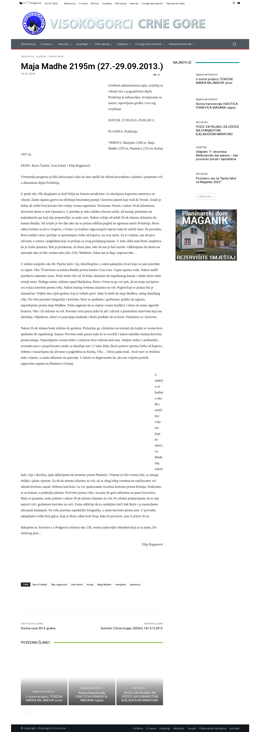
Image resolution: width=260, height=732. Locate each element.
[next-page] (30, 712)
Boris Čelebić (40, 584)
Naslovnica (27, 56)
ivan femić (77, 584)
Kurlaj (90, 584)
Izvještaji (41, 56)
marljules (120, 584)
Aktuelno (139, 688)
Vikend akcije (56, 56)
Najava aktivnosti (43, 691)
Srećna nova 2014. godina (38, 628)
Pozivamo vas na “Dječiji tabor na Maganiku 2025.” (216, 180)
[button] (234, 44)
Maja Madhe (104, 584)
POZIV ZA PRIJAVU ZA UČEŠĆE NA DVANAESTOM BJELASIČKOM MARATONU (140, 696)
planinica (135, 584)
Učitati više (206, 196)
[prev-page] (23, 712)
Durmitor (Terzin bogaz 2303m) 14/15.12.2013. (132, 628)
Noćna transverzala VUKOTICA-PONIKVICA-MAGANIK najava (92, 696)
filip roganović (59, 584)
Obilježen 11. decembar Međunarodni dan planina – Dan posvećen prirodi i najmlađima (217, 155)
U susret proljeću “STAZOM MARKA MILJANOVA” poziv (44, 698)
